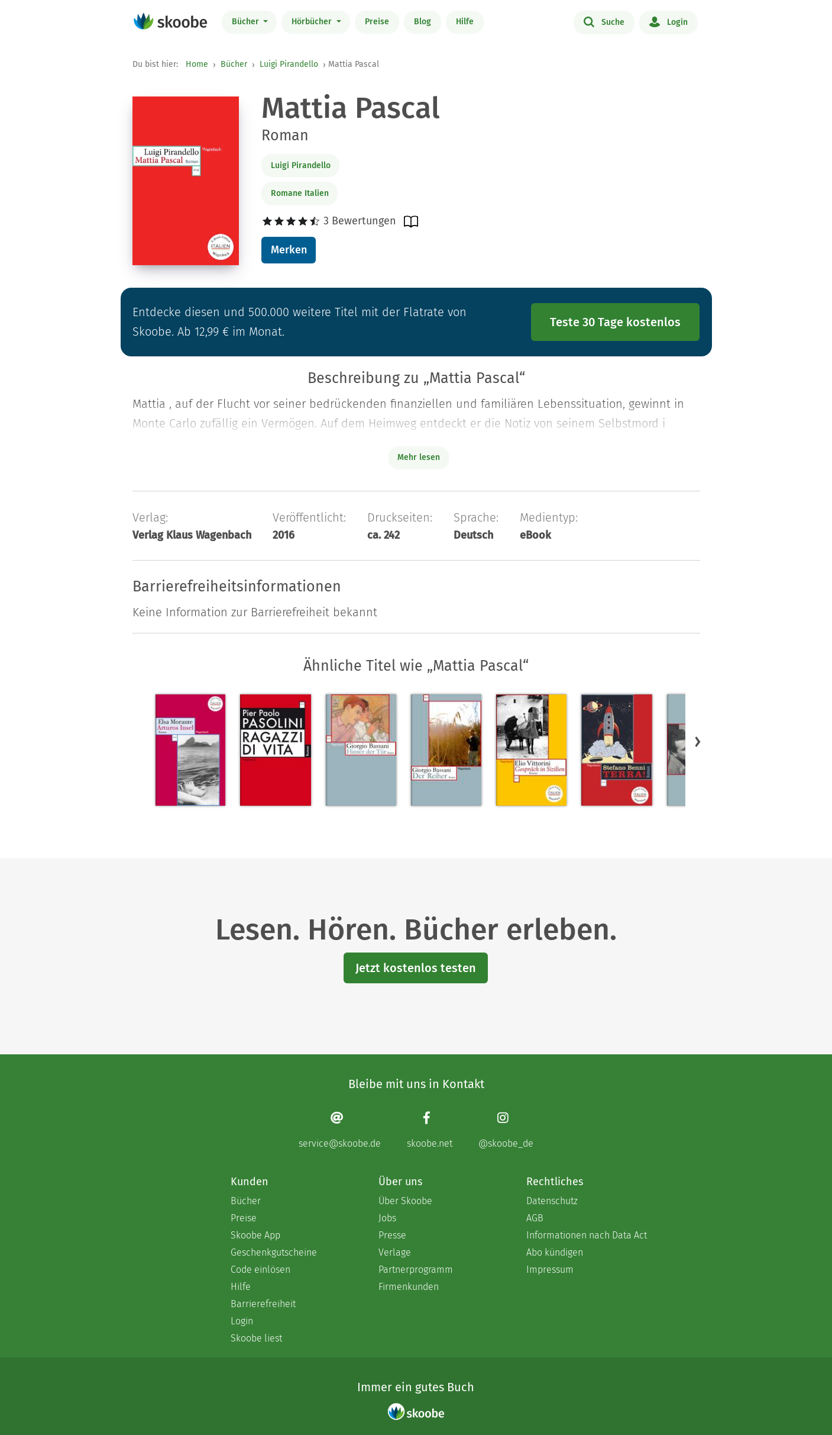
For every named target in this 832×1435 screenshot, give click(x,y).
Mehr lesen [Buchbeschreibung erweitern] (418, 457)
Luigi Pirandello (289, 64)
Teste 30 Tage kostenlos (615, 322)
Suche (604, 21)
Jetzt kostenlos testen (415, 968)
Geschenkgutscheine (274, 1252)
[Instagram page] (506, 1130)
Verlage (394, 1252)
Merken (289, 249)
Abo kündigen (554, 1252)
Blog (422, 22)
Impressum (550, 1269)
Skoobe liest (256, 1338)
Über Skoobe (405, 1200)
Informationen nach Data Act (586, 1235)
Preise (377, 22)
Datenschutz (552, 1200)
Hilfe (465, 22)
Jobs (387, 1218)
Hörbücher (313, 22)
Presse (392, 1235)
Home (197, 64)
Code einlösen (260, 1269)
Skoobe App (255, 1235)
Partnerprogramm (415, 1269)
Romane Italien (300, 193)
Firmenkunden (408, 1286)
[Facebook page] (429, 1130)
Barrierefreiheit (263, 1303)
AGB (534, 1218)
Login (668, 21)
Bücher (246, 22)
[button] (697, 741)
